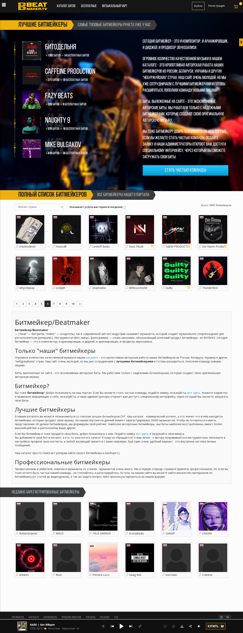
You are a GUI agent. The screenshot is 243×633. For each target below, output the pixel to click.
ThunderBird (210, 288)
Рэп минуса (18, 617)
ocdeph (60, 288)
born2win (171, 575)
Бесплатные (89, 6)
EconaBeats (136, 533)
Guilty (169, 288)
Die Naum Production (215, 246)
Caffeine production (70, 72)
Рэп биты (91, 617)
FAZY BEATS (59, 96)
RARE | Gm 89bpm (42, 624)
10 (73, 303)
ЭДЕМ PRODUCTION (179, 246)
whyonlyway (26, 288)
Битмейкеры (50, 617)
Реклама (105, 617)
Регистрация (216, 6)
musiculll (61, 246)
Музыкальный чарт (114, 6)
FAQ (116, 617)
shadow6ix (99, 288)
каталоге (92, 357)
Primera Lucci (100, 575)
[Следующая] (80, 304)
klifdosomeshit (138, 288)
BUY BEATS (34, 617)
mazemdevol (27, 246)
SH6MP (170, 533)
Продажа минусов (71, 617)
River (59, 575)
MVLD (60, 533)
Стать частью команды (185, 170)
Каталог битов (66, 6)
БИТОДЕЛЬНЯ (60, 47)
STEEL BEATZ (37, 628)
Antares (24, 575)
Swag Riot (135, 575)
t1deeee (207, 575)
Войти (198, 6)
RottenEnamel (28, 533)
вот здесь (193, 393)
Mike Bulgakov (63, 145)
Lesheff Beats (101, 246)
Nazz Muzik (136, 246)
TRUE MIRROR (101, 533)
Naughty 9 (57, 121)
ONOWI (207, 533)
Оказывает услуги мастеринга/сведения (98, 207)
